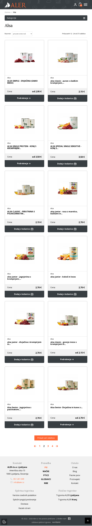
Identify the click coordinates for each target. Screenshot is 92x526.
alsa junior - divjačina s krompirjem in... (24, 343)
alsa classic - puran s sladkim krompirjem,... (64, 82)
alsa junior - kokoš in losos (63, 277)
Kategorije (46, 18)
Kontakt (74, 483)
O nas (74, 467)
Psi (46, 467)
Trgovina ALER (67, 495)
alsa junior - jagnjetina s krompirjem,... (19, 278)
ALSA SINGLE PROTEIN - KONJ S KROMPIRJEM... (21, 147)
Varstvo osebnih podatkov (24, 495)
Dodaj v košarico (67, 98)
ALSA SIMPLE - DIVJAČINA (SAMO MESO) (22, 82)
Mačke (46, 471)
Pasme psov (74, 475)
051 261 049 (17, 479)
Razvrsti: (8, 34)
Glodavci (46, 479)
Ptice (46, 475)
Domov (8, 12)
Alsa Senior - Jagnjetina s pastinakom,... (19, 408)
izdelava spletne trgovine (41, 522)
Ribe (46, 483)
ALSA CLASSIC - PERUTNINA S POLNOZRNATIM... (21, 212)
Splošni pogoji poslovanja (24, 500)
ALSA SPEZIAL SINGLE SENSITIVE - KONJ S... (65, 147)
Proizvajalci (75, 479)
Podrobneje (24, 98)
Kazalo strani (24, 508)
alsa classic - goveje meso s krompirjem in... (63, 343)
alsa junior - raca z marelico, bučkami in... (64, 212)
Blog (75, 471)
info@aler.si (17, 482)
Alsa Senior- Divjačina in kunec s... (66, 407)
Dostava (24, 504)
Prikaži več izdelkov (46, 438)
